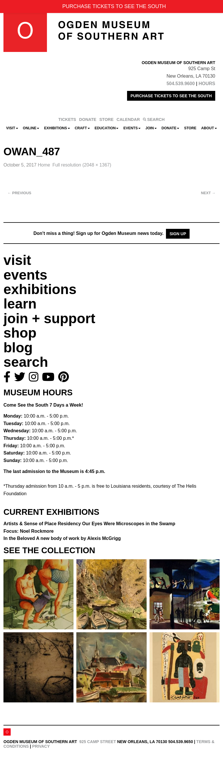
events (25, 275)
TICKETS (67, 119)
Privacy (41, 746)
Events (132, 128)
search (25, 362)
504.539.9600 (181, 83)
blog (18, 347)
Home (44, 164)
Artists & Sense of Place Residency (89, 523)
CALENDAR (128, 119)
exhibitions (39, 289)
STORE (106, 119)
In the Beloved (62, 538)
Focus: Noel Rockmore (28, 531)
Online (31, 128)
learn (20, 303)
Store (190, 128)
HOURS (207, 83)
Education (106, 128)
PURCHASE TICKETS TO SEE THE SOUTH (171, 95)
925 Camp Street (97, 741)
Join (151, 128)
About (209, 128)
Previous (19, 193)
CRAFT (82, 128)
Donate (170, 128)
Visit (12, 128)
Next (208, 193)
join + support (49, 318)
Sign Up (177, 233)
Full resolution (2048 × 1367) (81, 164)
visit (17, 260)
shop (20, 333)
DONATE (88, 119)
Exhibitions (57, 128)
